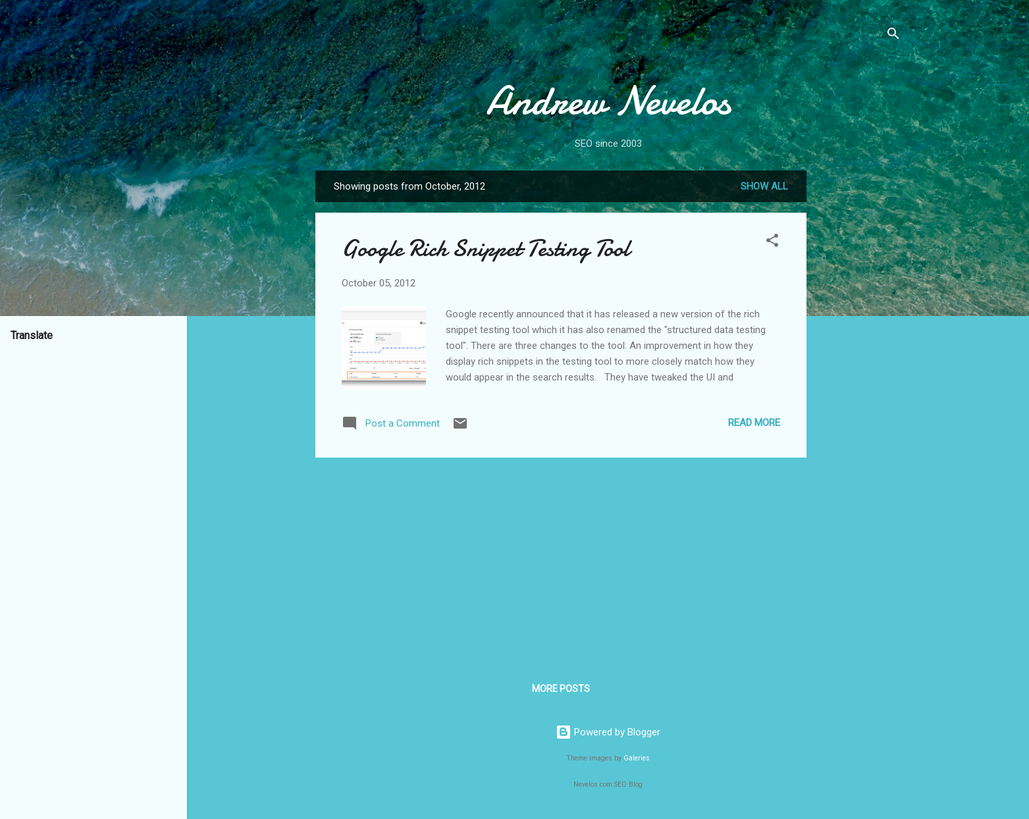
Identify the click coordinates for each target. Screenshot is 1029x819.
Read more (754, 423)
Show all (764, 186)
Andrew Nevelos (608, 100)
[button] (772, 242)
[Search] (893, 36)
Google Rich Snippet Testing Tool (485, 248)
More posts (561, 688)
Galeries (636, 758)
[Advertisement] (859, 368)
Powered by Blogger (608, 732)
